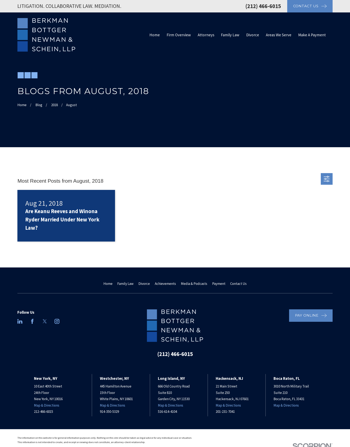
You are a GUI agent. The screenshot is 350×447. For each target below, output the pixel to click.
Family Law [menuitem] (230, 34)
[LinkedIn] (19, 321)
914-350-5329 (109, 411)
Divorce (144, 283)
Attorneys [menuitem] (206, 34)
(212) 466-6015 (263, 6)
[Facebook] (32, 321)
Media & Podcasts (194, 283)
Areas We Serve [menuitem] (278, 34)
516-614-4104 (167, 411)
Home (108, 283)
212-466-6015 (43, 411)
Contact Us (238, 283)
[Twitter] (44, 321)
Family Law (125, 283)
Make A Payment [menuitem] (312, 34)
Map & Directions (46, 405)
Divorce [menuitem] (252, 34)
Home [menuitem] (154, 34)
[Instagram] (56, 321)
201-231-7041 (225, 411)
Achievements (165, 283)
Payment (218, 283)
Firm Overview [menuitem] (179, 34)
